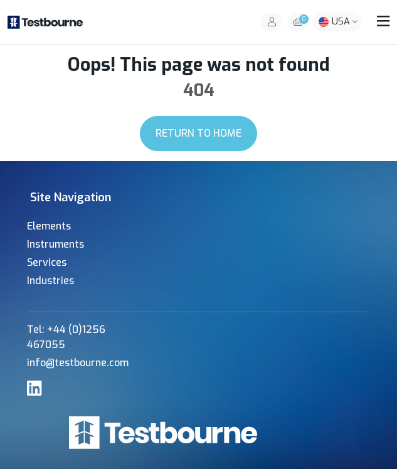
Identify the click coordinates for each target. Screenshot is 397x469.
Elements (49, 226)
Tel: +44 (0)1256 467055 (66, 337)
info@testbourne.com (78, 362)
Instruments (55, 244)
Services (46, 262)
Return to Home (198, 133)
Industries (50, 280)
